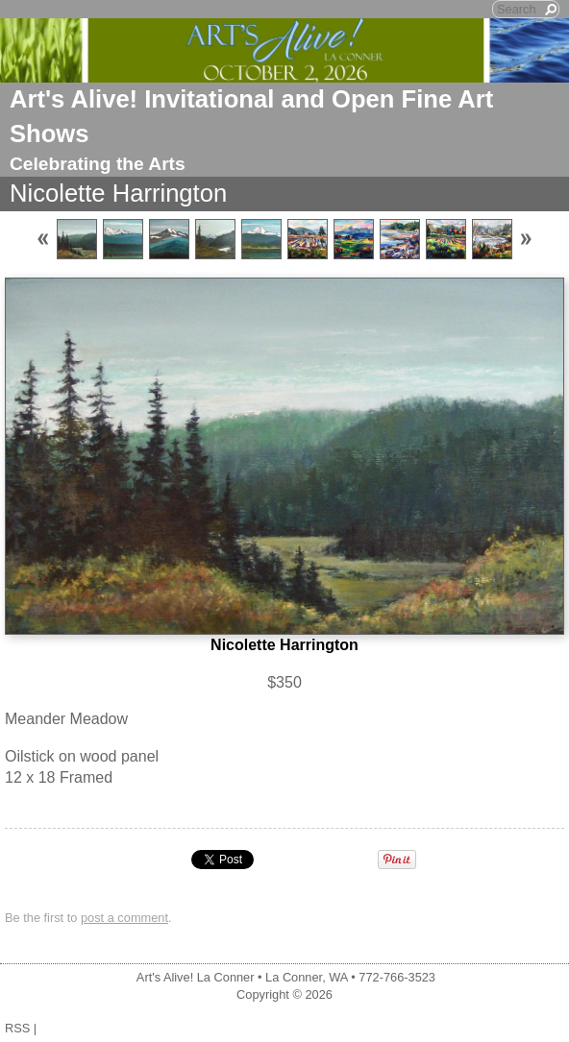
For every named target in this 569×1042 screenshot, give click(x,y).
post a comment (124, 917)
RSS (17, 1028)
